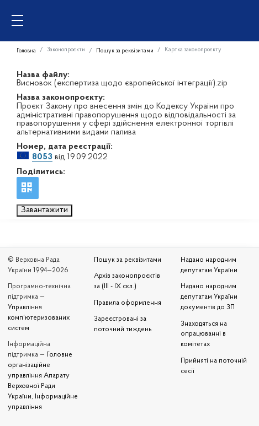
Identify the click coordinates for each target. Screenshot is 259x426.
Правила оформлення (127, 303)
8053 (42, 157)
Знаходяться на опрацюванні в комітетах (204, 334)
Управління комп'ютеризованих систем (39, 318)
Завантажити (44, 210)
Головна (26, 51)
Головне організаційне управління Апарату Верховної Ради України (40, 376)
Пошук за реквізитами (125, 51)
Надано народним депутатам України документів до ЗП (209, 297)
